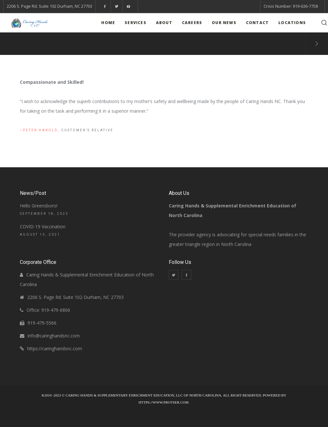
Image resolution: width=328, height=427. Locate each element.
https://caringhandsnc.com (54, 348)
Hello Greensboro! (38, 206)
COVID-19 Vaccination (42, 226)
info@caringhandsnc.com (54, 336)
